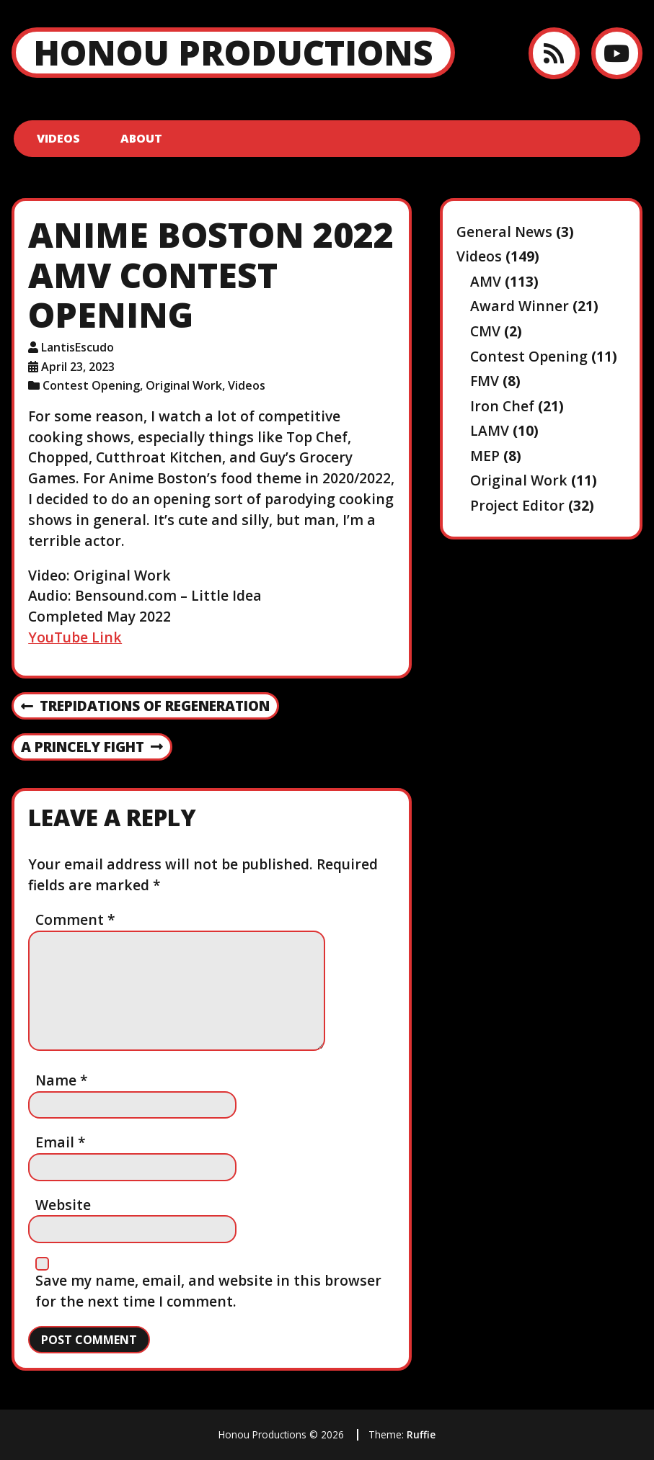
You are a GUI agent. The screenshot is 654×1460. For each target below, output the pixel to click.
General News (504, 231)
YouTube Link (75, 637)
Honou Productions (233, 52)
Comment (75, 919)
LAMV (489, 430)
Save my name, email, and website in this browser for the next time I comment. (208, 1291)
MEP (485, 455)
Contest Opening (91, 385)
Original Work (184, 385)
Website (63, 1204)
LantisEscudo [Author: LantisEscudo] (77, 347)
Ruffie (421, 1434)
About (141, 138)
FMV (484, 380)
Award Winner (519, 305)
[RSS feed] (554, 53)
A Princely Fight (92, 747)
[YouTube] (616, 53)
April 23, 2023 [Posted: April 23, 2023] (78, 367)
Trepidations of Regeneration (145, 706)
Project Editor (517, 505)
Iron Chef (502, 406)
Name (61, 1080)
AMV (485, 281)
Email (60, 1142)
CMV (485, 331)
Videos (58, 138)
